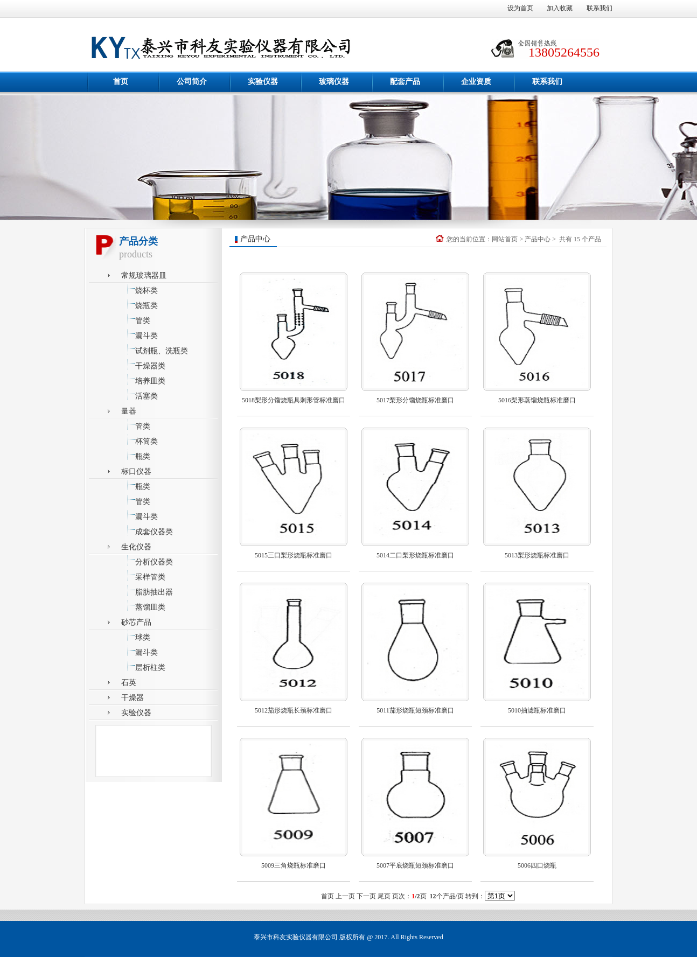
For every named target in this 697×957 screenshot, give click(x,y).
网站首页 (505, 239)
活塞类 (139, 394)
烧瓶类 (139, 304)
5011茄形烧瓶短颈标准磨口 (415, 710)
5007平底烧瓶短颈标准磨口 (415, 865)
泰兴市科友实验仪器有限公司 (296, 937)
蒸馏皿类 (143, 605)
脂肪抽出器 (147, 590)
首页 (120, 82)
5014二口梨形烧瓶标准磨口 (415, 555)
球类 (135, 635)
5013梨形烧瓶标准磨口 (537, 555)
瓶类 (135, 454)
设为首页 (520, 8)
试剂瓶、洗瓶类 (154, 349)
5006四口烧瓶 (537, 865)
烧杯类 (139, 289)
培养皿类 (143, 379)
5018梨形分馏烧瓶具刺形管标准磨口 (293, 400)
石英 (128, 683)
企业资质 (476, 82)
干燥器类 (143, 364)
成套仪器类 (147, 530)
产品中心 (537, 239)
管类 (135, 319)
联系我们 (599, 8)
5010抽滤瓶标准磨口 (537, 710)
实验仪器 (263, 82)
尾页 (384, 896)
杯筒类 (139, 439)
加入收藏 (560, 8)
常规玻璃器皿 (143, 275)
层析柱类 (143, 666)
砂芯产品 (136, 622)
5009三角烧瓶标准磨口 (293, 865)
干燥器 (132, 698)
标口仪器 (136, 471)
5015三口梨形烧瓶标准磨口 (293, 555)
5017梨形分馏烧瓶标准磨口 (415, 400)
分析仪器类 (147, 560)
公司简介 (192, 82)
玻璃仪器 (334, 82)
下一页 (366, 896)
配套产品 (405, 82)
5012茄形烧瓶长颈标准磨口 (293, 710)
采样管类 (143, 575)
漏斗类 (139, 334)
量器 (128, 411)
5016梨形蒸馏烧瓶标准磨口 (537, 400)
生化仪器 (136, 547)
